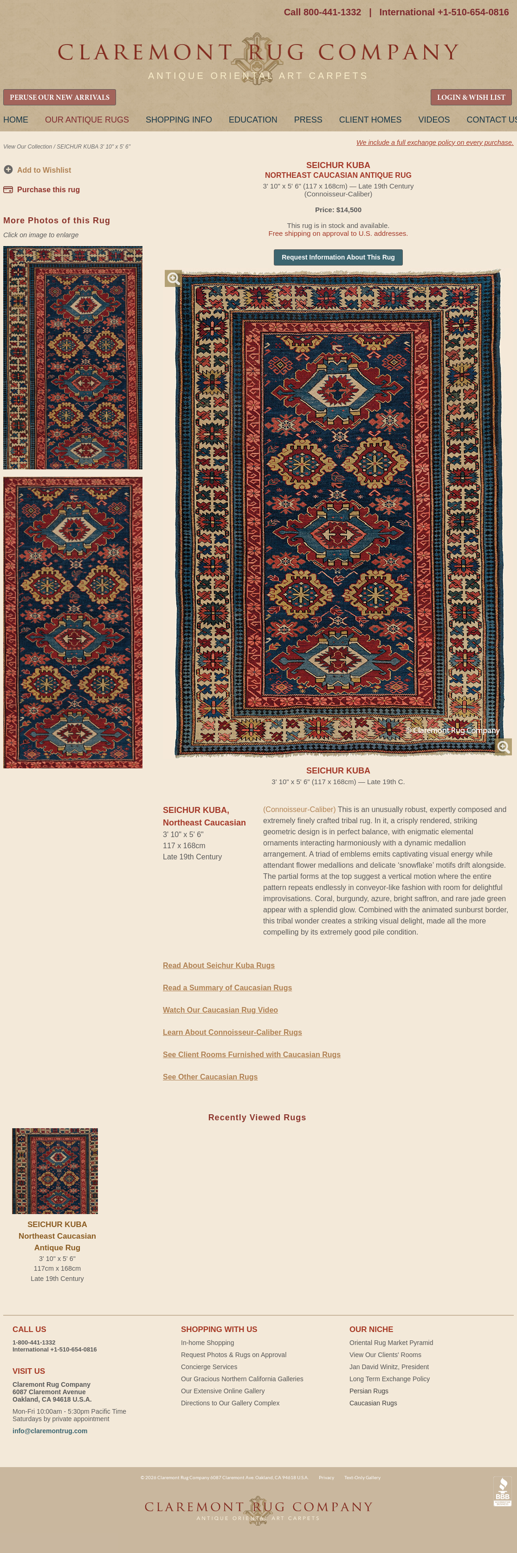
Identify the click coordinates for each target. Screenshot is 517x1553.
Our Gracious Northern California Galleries (242, 1379)
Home (15, 119)
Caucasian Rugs (373, 1403)
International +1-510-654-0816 (444, 12)
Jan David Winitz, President (389, 1367)
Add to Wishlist (44, 170)
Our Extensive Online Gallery (223, 1391)
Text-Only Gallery (362, 1477)
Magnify (173, 278)
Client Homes (370, 119)
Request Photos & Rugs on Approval (233, 1354)
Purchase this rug (48, 190)
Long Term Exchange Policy (389, 1379)
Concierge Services (209, 1367)
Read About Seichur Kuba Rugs (219, 965)
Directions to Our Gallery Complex (230, 1403)
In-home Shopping (207, 1342)
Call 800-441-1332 (323, 12)
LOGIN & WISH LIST (471, 98)
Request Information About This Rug (338, 257)
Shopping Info (179, 119)
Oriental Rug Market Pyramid (391, 1342)
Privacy (326, 1477)
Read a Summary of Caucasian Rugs (227, 988)
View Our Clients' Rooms (385, 1354)
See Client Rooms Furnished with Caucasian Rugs (252, 1055)
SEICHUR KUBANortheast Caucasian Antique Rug (57, 1236)
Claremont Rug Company (258, 59)
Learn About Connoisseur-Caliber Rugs (232, 1032)
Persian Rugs (368, 1391)
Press (308, 119)
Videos (434, 119)
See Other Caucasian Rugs (210, 1077)
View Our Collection (27, 146)
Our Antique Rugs (87, 119)
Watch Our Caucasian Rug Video (220, 1010)
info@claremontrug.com (50, 1431)
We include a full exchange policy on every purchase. (435, 142)
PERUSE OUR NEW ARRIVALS (60, 98)
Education (253, 119)
